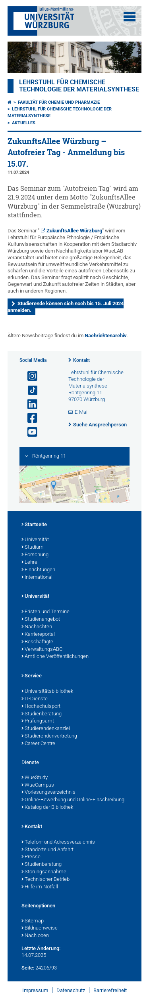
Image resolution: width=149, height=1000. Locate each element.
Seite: (27, 968)
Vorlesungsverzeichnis (48, 792)
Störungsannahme (43, 872)
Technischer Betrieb (45, 879)
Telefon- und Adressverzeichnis (58, 842)
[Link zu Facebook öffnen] (29, 418)
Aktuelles (23, 122)
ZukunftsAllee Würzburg (74, 231)
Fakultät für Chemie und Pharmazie (59, 102)
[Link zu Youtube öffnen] (29, 432)
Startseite (34, 525)
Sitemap (32, 921)
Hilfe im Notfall (39, 887)
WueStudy (34, 777)
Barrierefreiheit (110, 990)
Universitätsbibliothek (47, 691)
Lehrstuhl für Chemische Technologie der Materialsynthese (79, 86)
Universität (35, 540)
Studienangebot (40, 619)
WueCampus (37, 785)
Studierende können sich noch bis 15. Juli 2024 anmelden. (66, 306)
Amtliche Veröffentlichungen (55, 656)
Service (31, 676)
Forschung (34, 555)
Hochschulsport (40, 706)
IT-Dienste (34, 699)
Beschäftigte (37, 642)
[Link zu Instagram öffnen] (29, 376)
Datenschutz (70, 990)
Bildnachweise (39, 928)
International (36, 577)
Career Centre (38, 743)
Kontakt (81, 360)
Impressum (35, 990)
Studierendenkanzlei (45, 728)
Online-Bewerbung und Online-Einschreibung (72, 800)
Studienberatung (41, 714)
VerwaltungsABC (41, 649)
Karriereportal (38, 634)
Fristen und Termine (45, 612)
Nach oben (35, 935)
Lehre (29, 562)
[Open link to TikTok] (29, 390)
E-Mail (82, 412)
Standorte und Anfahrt (47, 850)
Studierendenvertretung (49, 736)
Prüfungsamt (37, 721)
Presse (31, 857)
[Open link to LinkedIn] (29, 404)
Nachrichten (36, 627)
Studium (32, 547)
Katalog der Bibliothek (47, 807)
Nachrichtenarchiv (106, 335)
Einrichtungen (38, 570)
